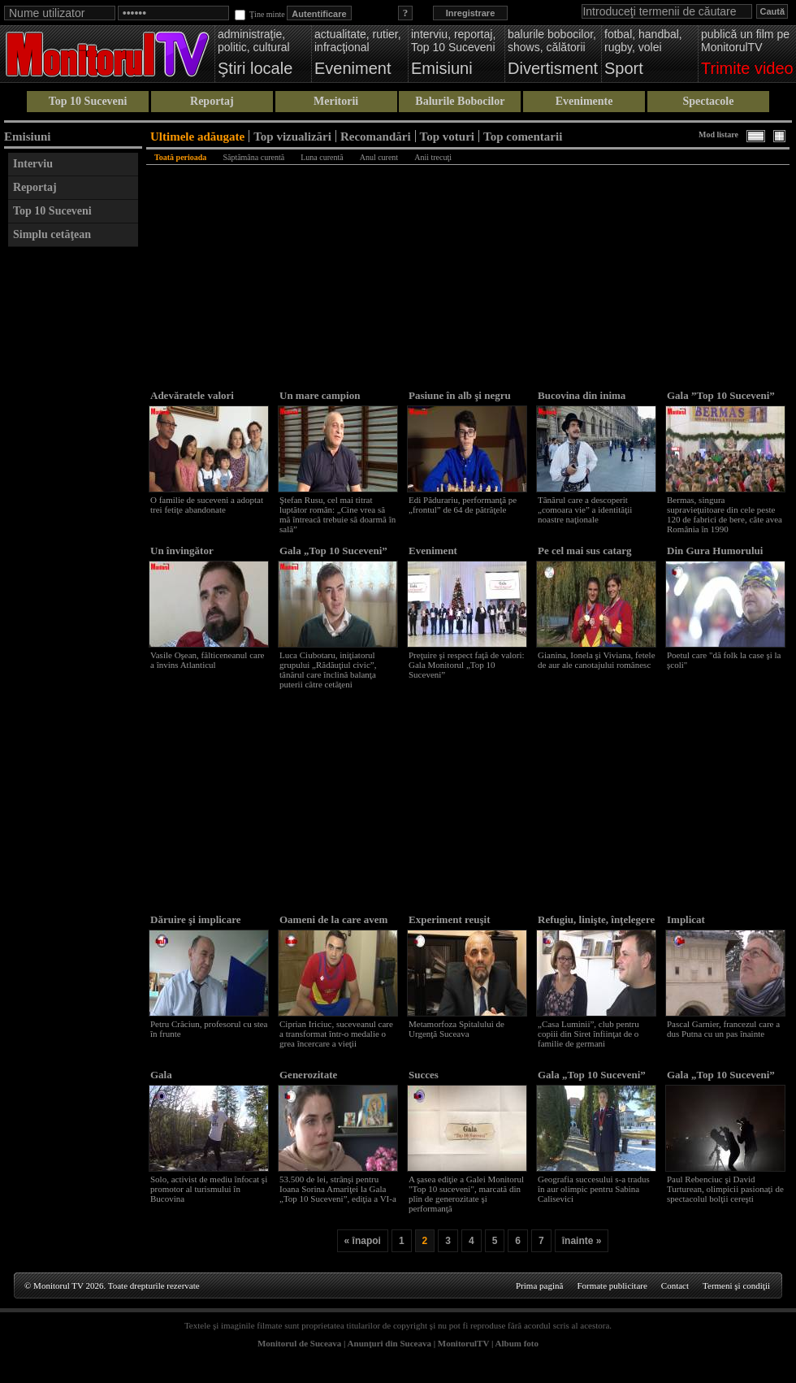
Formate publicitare (612, 1285)
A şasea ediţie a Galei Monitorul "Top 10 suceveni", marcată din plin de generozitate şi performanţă (466, 1193)
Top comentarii (522, 136)
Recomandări (375, 136)
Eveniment (433, 550)
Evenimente (584, 101)
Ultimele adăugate (197, 136)
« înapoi (362, 1240)
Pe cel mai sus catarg (585, 550)
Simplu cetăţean (52, 234)
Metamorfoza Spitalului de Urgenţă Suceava (456, 1028)
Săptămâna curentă (253, 157)
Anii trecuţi (433, 157)
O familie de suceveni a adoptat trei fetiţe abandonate (206, 504)
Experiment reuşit (450, 919)
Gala (161, 1075)
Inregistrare (470, 13)
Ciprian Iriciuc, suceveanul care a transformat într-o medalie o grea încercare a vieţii (336, 1033)
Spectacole (707, 101)
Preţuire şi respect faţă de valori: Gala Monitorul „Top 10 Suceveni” (467, 664)
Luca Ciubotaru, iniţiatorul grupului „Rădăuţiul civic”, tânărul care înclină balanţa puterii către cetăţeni (327, 669)
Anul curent (379, 157)
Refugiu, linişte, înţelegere (596, 919)
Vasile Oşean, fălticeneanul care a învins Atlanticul (207, 660)
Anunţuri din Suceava (389, 1343)
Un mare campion (319, 395)
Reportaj (212, 101)
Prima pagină (539, 1285)
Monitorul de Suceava (299, 1343)
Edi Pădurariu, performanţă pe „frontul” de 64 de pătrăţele (463, 504)
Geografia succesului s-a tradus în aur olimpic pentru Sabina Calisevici (594, 1188)
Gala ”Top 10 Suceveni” (721, 395)
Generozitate (308, 1075)
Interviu (33, 164)
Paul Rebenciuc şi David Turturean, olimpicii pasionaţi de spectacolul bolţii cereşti (725, 1188)
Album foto (517, 1343)
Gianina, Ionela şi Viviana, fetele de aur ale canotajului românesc (596, 660)
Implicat (686, 919)
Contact (675, 1285)
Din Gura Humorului (715, 550)
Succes (424, 1075)
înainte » (582, 1240)
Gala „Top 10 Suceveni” (333, 550)
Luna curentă (322, 157)
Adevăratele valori (192, 395)
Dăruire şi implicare (195, 919)
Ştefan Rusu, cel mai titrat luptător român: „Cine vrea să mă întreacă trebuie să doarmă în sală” (337, 514)
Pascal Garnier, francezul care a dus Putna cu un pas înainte (723, 1028)
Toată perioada (180, 157)
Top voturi (447, 136)
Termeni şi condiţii (736, 1285)
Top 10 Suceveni (88, 101)
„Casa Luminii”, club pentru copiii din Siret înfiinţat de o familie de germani (588, 1033)
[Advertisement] (73, 499)
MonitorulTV (463, 1343)
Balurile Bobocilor (459, 101)
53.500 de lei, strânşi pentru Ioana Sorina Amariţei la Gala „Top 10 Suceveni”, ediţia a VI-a (337, 1188)
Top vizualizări (292, 136)
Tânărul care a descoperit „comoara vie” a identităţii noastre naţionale (585, 509)
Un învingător (182, 550)
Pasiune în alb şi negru (460, 395)
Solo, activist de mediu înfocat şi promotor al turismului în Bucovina (208, 1188)
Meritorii (336, 101)
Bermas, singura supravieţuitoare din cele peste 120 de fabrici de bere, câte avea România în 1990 (724, 514)
